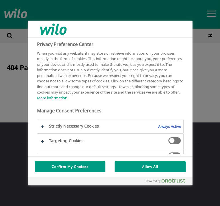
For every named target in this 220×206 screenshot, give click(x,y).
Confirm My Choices (70, 166)
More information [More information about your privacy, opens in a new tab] (52, 97)
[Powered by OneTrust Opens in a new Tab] (168, 181)
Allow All (150, 166)
